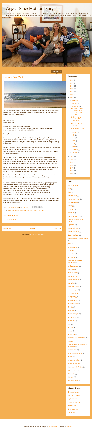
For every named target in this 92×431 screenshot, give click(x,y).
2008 (72, 165)
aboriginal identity (13, 210)
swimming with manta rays (76, 338)
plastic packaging (73, 286)
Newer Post (7, 228)
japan (69, 244)
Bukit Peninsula (73, 202)
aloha (69, 192)
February (75, 149)
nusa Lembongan (73, 280)
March (74, 147)
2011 (72, 156)
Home (32, 228)
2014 (72, 92)
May (73, 141)
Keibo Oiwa (71, 254)
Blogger (69, 426)
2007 (72, 168)
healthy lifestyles (73, 231)
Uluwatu (70, 356)
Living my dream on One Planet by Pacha (77, 119)
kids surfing (71, 257)
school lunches (73, 300)
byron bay (71, 209)
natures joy (71, 269)
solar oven (71, 320)
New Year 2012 (73, 273)
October (74, 103)
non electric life (73, 276)
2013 (72, 95)
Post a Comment (11, 219)
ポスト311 (71, 374)
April (73, 144)
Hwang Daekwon (73, 235)
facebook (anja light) (74, 402)
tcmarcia (70, 341)
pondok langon (72, 290)
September (75, 106)
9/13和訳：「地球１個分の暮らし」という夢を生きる (77, 111)
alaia (69, 189)
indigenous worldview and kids (34, 210)
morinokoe (71, 412)
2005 (72, 174)
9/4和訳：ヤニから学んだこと (76, 124)
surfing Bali (71, 334)
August (74, 132)
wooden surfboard (74, 363)
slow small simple (73, 392)
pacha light (71, 283)
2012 (72, 98)
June (73, 138)
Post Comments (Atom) (36, 234)
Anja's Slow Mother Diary (28, 8)
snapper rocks (72, 317)
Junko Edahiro (72, 247)
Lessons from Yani (77, 128)
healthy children (73, 228)
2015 (72, 89)
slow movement (73, 409)
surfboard (71, 327)
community (71, 213)
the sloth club (72, 350)
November (75, 100)
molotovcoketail (53, 426)
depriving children (73, 216)
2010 (72, 159)
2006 (72, 171)
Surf (69, 324)
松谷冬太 (71, 377)
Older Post (57, 228)
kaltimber (71, 250)
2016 (72, 86)
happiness (71, 225)
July (73, 135)
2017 (72, 83)
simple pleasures (73, 303)
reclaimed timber (73, 293)
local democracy (73, 266)
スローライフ (72, 370)
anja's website (72, 399)
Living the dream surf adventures (75, 261)
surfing (70, 331)
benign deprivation (74, 199)
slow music (71, 310)
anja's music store (74, 395)
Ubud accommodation (75, 353)
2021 (72, 80)
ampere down (72, 195)
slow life (70, 307)
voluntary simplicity (74, 360)
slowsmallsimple (73, 314)
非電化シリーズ (73, 380)
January (74, 152)
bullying (22, 210)
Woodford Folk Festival (75, 367)
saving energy (72, 297)
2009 (72, 162)
